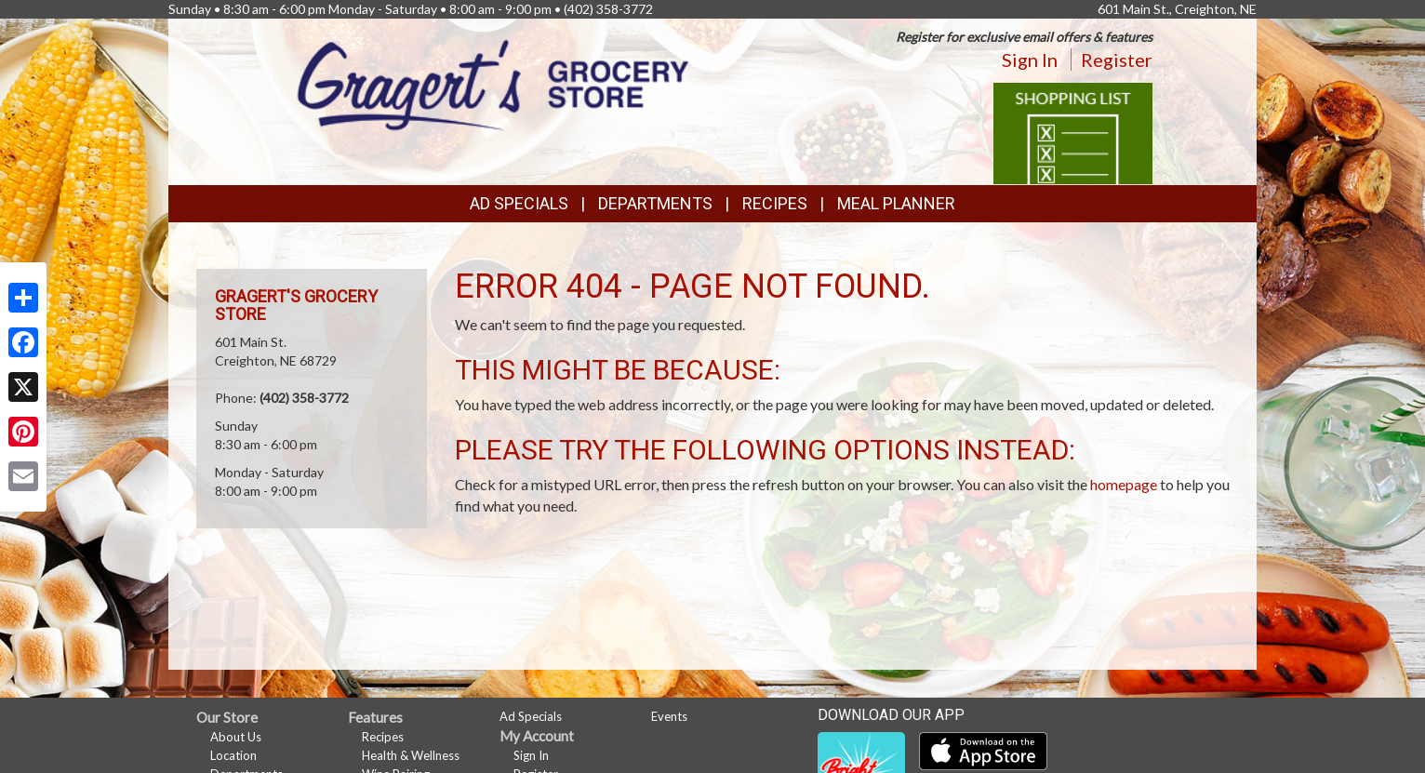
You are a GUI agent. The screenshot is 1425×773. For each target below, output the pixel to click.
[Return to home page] (493, 83)
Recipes (774, 203)
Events (669, 716)
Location (233, 755)
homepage (1123, 484)
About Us (235, 736)
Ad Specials (519, 203)
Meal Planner (896, 203)
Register (1116, 59)
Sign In (1030, 59)
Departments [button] (655, 203)
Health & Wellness (410, 755)
